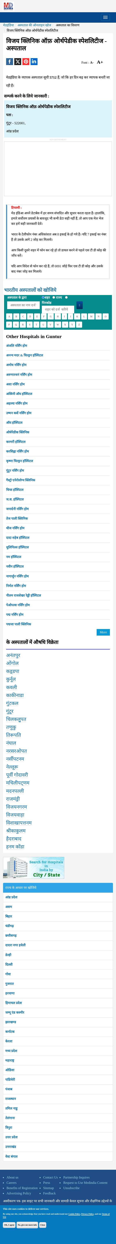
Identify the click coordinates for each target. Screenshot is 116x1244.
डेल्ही (8, 955)
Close (42, 1225)
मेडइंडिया (8, 25)
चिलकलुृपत (16, 719)
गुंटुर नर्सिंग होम (15, 470)
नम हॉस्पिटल (13, 557)
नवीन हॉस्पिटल (15, 566)
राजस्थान (10, 1099)
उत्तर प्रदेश (11, 1137)
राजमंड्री (13, 799)
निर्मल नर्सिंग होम (16, 586)
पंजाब (8, 1089)
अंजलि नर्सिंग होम (16, 345)
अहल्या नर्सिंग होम (17, 403)
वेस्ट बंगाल (11, 1156)
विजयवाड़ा (15, 815)
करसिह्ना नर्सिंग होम (17, 451)
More (103, 632)
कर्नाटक (9, 1031)
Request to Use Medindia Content (85, 1182)
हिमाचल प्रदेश (13, 1003)
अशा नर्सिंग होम (15, 384)
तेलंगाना (10, 1118)
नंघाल (11, 743)
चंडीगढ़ (9, 926)
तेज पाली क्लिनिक (17, 518)
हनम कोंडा (15, 846)
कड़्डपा (12, 671)
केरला (8, 1041)
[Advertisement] (34, 167)
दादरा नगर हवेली (15, 945)
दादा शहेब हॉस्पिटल (17, 537)
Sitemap (48, 1188)
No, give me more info (27, 1225)
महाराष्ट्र (9, 1060)
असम (8, 907)
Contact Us (50, 1177)
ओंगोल (12, 663)
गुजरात (9, 983)
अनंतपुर (13, 655)
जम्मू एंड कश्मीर (14, 1012)
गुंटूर (9, 711)
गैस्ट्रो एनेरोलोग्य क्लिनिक (20, 480)
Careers (12, 1182)
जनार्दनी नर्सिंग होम (17, 509)
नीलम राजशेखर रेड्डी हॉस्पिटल (23, 595)
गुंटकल (12, 703)
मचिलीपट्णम (17, 783)
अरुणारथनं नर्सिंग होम (19, 374)
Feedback (49, 1193)
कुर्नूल (11, 679)
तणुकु (11, 727)
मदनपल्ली (15, 791)
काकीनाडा (15, 695)
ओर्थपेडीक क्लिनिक (17, 432)
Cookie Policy (74, 1214)
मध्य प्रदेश (11, 1051)
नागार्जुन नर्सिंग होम (17, 576)
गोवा (8, 974)
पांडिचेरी (10, 1079)
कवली (11, 687)
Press (46, 1182)
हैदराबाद (13, 838)
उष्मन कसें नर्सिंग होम (18, 413)
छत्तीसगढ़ (11, 935)
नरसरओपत (16, 751)
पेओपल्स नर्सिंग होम (18, 605)
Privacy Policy (87, 1214)
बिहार (8, 916)
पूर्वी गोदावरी (17, 775)
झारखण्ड (10, 1022)
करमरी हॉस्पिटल (15, 442)
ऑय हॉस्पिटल (14, 422)
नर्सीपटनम (15, 759)
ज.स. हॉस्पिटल (15, 499)
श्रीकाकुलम (15, 830)
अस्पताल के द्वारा (17, 297)
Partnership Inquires (76, 1177)
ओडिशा (9, 1070)
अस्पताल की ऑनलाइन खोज (34, 25)
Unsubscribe (71, 1188)
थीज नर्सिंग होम (15, 528)
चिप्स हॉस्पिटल (14, 490)
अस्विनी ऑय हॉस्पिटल (19, 394)
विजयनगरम (16, 807)
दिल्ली (8, 964)
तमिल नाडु (11, 1108)
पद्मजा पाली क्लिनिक (18, 624)
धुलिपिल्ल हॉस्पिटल (17, 547)
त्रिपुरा (8, 1127)
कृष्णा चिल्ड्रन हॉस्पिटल (19, 461)
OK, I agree (9, 1225)
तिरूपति (13, 735)
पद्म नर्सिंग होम (14, 614)
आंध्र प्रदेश (11, 897)
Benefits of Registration (22, 1188)
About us (12, 1177)
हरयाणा (9, 993)
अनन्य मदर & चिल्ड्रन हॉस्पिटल (24, 355)
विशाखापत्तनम (19, 823)
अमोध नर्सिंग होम (16, 365)
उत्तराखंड (10, 1147)
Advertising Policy (19, 1193)
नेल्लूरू (12, 767)
